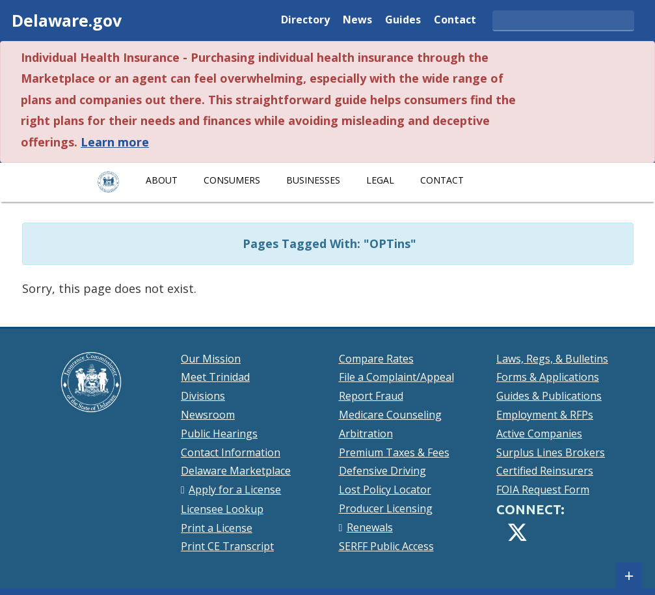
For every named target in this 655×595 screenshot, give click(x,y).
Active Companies (539, 433)
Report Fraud (371, 396)
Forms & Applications (547, 377)
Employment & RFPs (544, 415)
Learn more (115, 142)
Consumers (232, 180)
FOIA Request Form (542, 489)
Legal (380, 180)
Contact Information (230, 452)
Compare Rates (376, 359)
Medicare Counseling (390, 415)
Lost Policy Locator (385, 489)
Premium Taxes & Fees (394, 452)
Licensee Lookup (222, 509)
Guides (403, 20)
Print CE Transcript (227, 546)
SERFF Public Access (386, 546)
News (357, 20)
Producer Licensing (386, 508)
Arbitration (366, 433)
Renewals (370, 527)
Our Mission (211, 359)
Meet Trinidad (215, 377)
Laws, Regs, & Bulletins (552, 359)
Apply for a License (235, 489)
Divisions (203, 396)
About (162, 180)
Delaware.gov (67, 20)
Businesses (313, 180)
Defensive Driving (382, 471)
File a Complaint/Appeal (396, 377)
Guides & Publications (549, 396)
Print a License (216, 528)
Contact (455, 20)
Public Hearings (219, 433)
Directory (305, 20)
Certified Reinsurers (544, 471)
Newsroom (208, 415)
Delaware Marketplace (236, 471)
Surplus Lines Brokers (550, 452)
